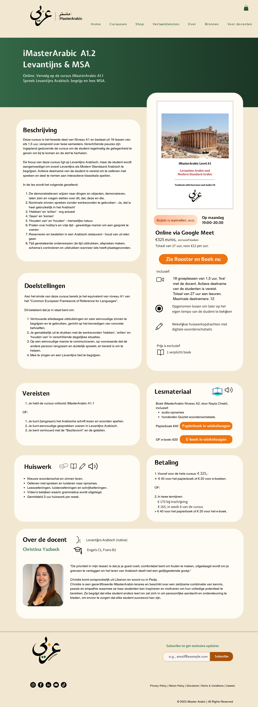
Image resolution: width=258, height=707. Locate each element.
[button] (246, 8)
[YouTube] (56, 685)
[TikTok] (64, 685)
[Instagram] (33, 685)
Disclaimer (193, 685)
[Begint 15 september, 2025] (176, 220)
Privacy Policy (158, 685)
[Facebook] (41, 685)
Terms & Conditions (212, 685)
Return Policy (176, 685)
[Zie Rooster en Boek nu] (193, 259)
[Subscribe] (221, 656)
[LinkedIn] (48, 685)
